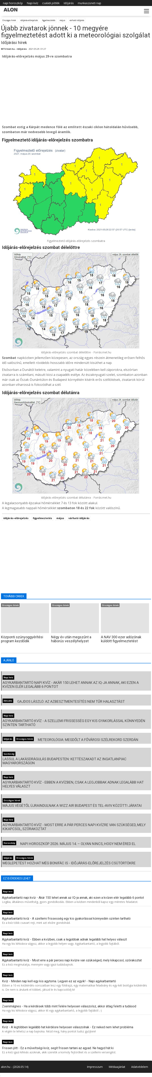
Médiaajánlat (117, 1067)
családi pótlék (51, 3)
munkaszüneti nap (89, 3)
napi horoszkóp (13, 3)
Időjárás (69, 3)
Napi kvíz (32, 3)
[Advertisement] (76, 92)
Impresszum (95, 1067)
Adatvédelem (139, 1067)
